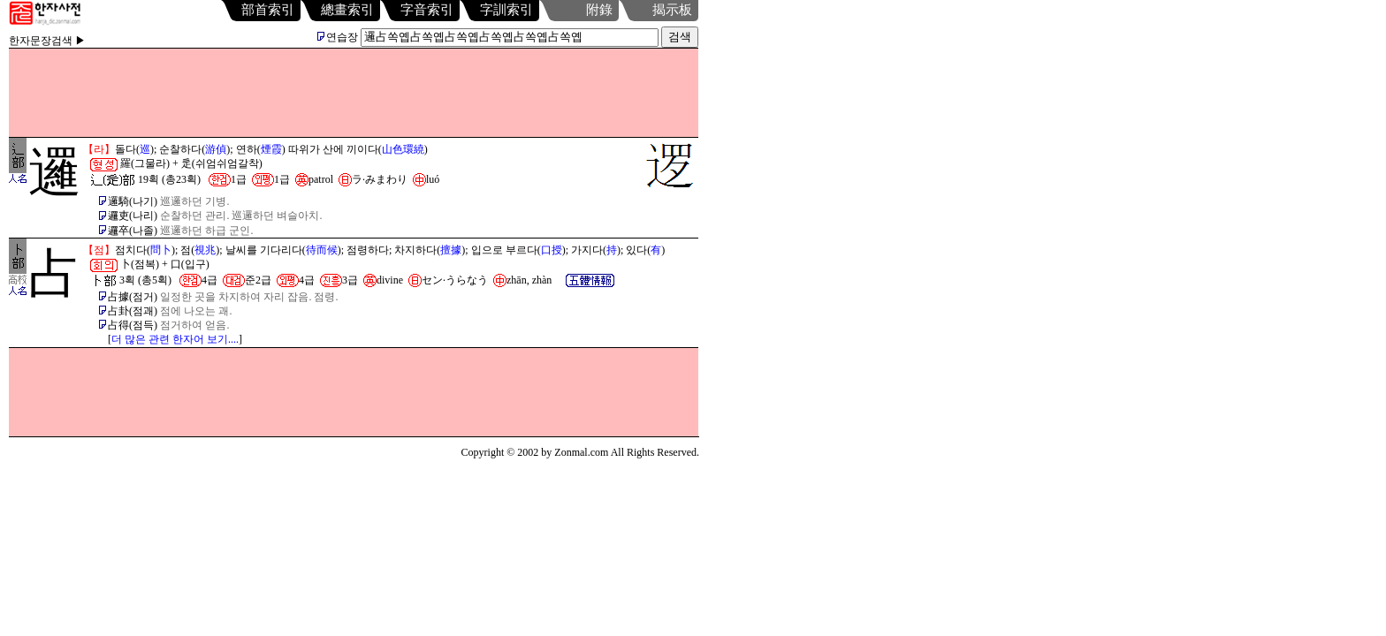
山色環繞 (403, 149)
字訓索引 (506, 10)
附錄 (599, 10)
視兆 (205, 250)
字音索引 (426, 10)
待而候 (322, 250)
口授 (551, 250)
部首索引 (267, 10)
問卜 (160, 250)
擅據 (450, 250)
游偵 (215, 149)
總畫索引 (347, 10)
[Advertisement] (353, 92)
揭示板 (672, 10)
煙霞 (271, 149)
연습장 (337, 37)
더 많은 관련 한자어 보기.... (175, 339)
